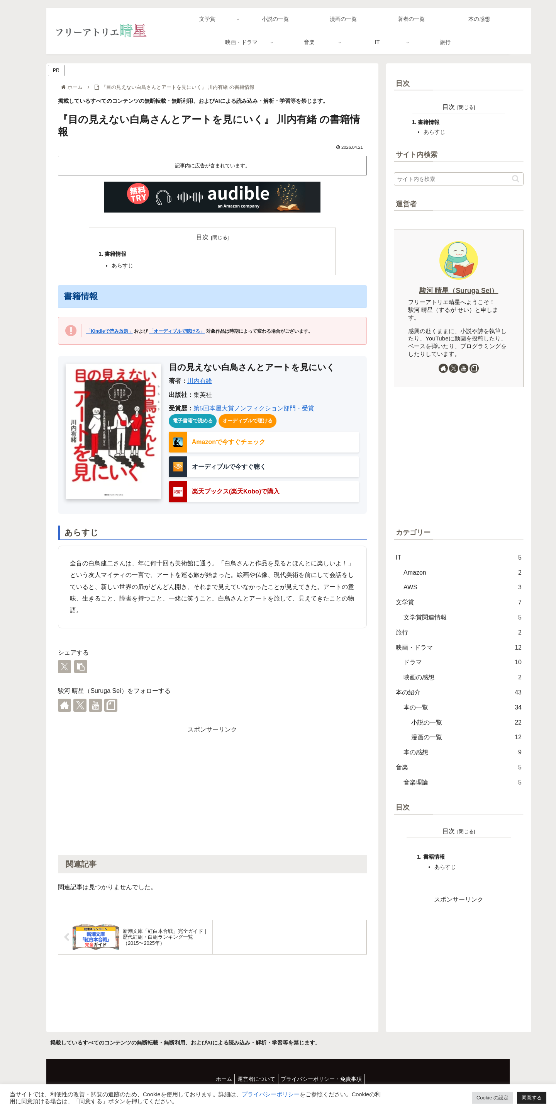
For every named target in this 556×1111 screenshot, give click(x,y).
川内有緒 (199, 381)
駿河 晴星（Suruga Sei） (458, 290)
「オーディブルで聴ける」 (177, 331)
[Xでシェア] (64, 666)
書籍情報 (115, 254)
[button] (80, 666)
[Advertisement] (212, 789)
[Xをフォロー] (79, 705)
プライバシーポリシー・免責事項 (323, 1079)
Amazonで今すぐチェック (228, 442)
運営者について (256, 1079)
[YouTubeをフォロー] (95, 705)
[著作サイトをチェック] (64, 705)
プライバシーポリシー (271, 1094)
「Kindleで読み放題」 (109, 331)
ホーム (221, 1079)
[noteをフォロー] (110, 705)
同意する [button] (532, 1098)
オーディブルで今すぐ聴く (229, 466)
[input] (459, 178)
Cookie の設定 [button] (492, 1098)
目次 (202, 237)
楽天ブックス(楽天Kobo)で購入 (236, 491)
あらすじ (122, 265)
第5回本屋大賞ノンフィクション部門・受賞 (253, 408)
